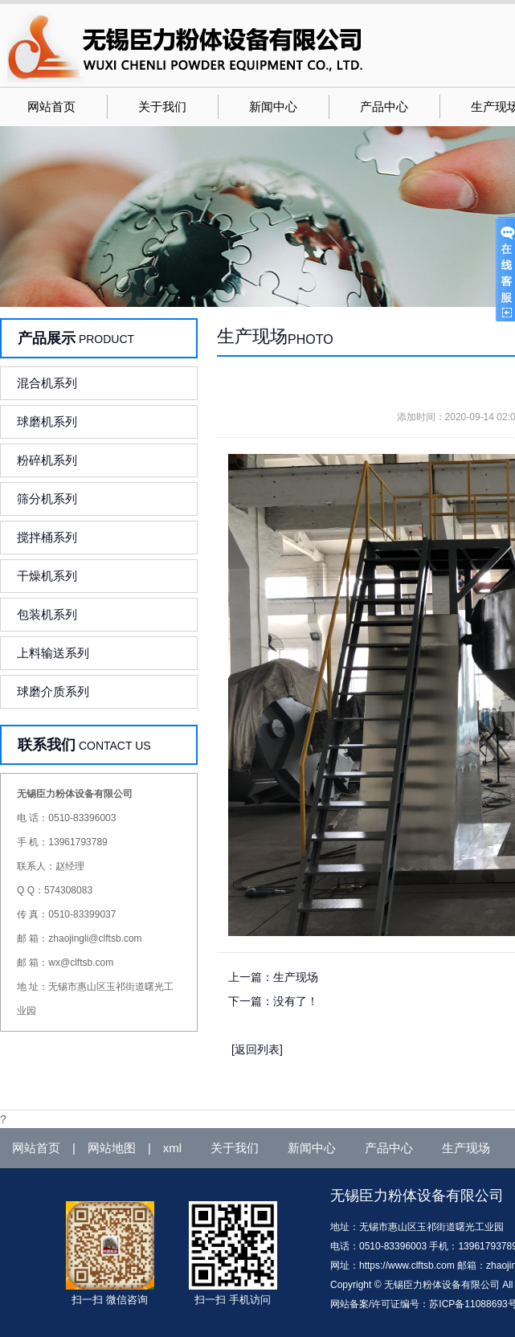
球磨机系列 (47, 421)
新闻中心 (273, 106)
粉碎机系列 (47, 460)
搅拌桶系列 (47, 537)
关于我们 (162, 106)
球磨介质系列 (53, 691)
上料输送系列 (53, 653)
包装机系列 (47, 614)
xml (172, 1148)
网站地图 (112, 1148)
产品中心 (384, 106)
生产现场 (295, 977)
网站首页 (51, 106)
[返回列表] (257, 1049)
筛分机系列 (47, 498)
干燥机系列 (47, 576)
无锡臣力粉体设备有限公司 (417, 1196)
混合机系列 (47, 383)
